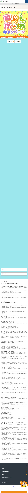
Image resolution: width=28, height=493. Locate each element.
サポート (3, 468)
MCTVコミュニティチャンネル (5, 471)
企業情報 (3, 474)
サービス (3, 465)
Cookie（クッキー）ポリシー (10, 488)
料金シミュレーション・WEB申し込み (6, 477)
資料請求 (17, 41)
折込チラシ (10, 41)
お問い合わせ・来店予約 (4, 482)
